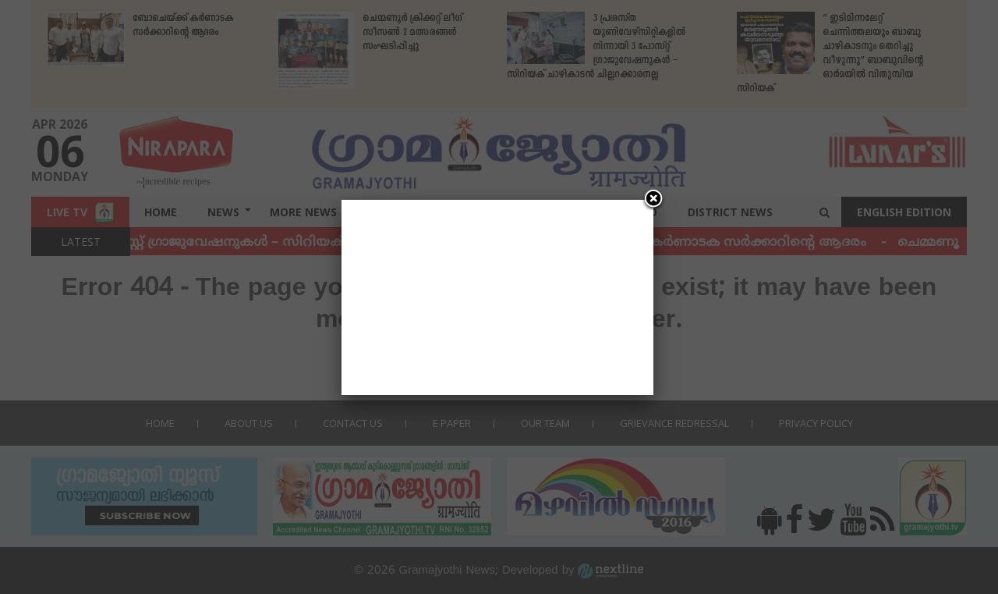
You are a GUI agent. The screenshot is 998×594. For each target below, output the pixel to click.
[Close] (653, 200)
